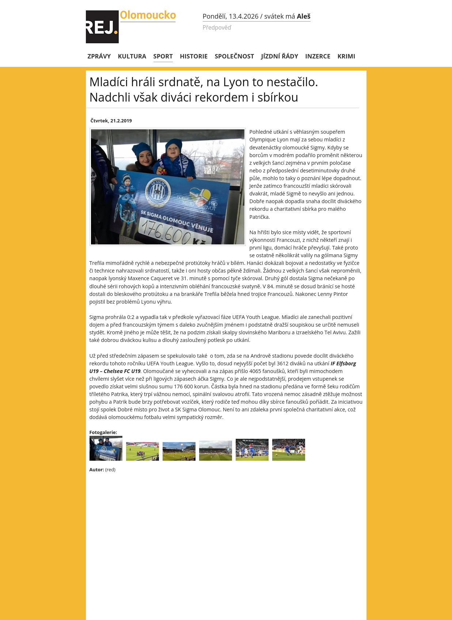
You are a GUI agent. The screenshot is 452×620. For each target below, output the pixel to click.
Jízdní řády (279, 56)
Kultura (132, 56)
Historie (194, 56)
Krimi (347, 56)
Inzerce (317, 56)
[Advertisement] (217, 531)
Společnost (234, 56)
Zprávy (99, 56)
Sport (163, 56)
